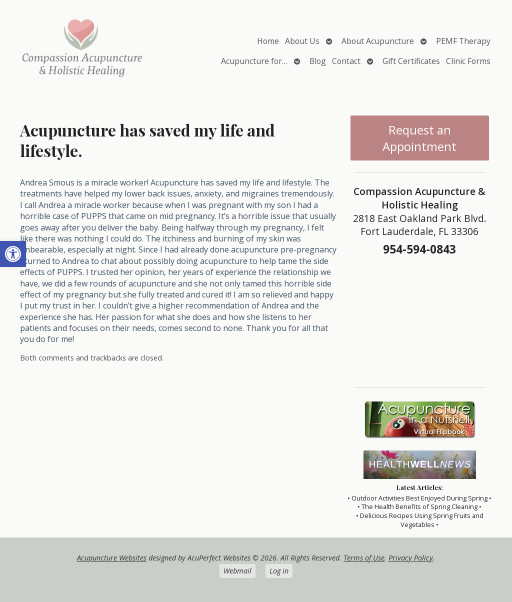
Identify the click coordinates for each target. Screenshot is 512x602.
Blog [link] (318, 61)
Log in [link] (279, 571)
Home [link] (268, 41)
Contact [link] (346, 61)
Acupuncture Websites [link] (111, 557)
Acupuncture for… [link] (254, 61)
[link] (13, 254)
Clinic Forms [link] (468, 61)
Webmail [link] (238, 571)
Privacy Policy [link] (410, 557)
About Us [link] (302, 41)
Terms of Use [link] (364, 557)
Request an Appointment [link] (419, 138)
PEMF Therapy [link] (463, 41)
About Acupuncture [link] (378, 41)
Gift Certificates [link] (411, 61)
